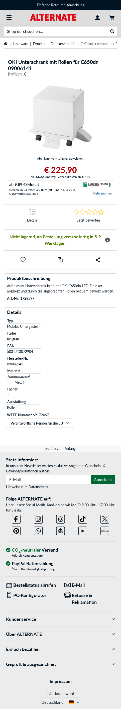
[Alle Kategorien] (9, 17)
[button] (23, 260)
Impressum (61, 681)
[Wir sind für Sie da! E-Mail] (89, 585)
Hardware (20, 44)
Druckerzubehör (63, 44)
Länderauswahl (60, 693)
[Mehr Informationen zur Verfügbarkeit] (107, 240)
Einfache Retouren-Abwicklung (60, 5)
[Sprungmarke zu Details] (32, 217)
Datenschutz (38, 487)
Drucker (39, 44)
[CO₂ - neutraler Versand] (33, 550)
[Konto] (97, 17)
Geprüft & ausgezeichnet (60, 664)
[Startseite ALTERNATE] (53, 17)
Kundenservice (60, 619)
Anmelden (103, 479)
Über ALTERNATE (60, 634)
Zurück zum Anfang (60, 448)
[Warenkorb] (112, 17)
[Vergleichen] (60, 260)
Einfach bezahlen (60, 649)
